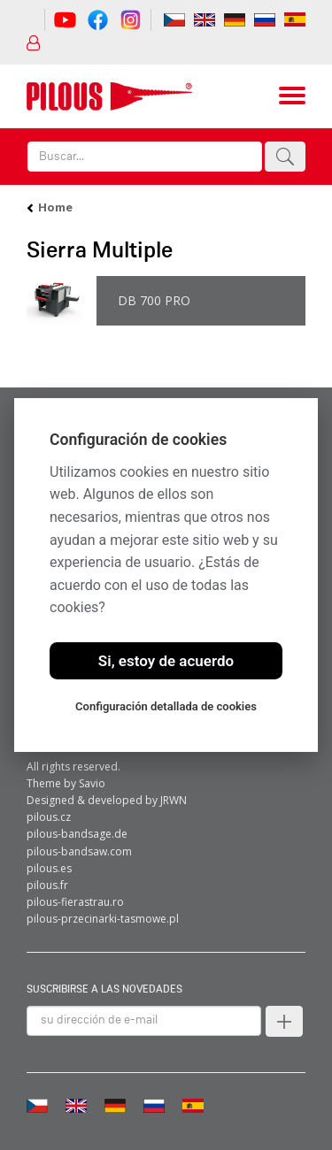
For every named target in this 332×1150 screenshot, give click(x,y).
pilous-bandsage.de (77, 833)
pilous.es (49, 868)
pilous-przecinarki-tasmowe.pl (103, 918)
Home (55, 207)
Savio (92, 783)
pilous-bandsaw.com (79, 851)
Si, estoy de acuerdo (166, 661)
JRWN (173, 800)
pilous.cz (49, 816)
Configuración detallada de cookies (166, 706)
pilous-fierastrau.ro (75, 901)
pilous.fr (47, 885)
